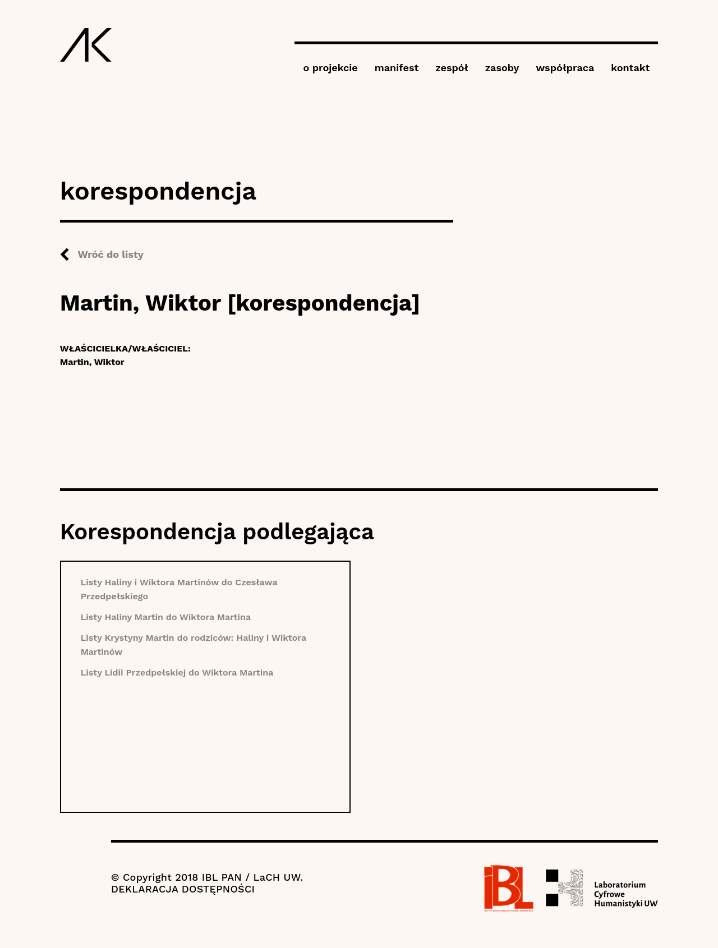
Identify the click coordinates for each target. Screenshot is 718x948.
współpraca (565, 67)
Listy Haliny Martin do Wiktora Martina (166, 617)
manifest (396, 67)
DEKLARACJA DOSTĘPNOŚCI (183, 889)
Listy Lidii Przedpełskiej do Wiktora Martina (177, 672)
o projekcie (330, 67)
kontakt (630, 67)
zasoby (502, 67)
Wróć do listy (111, 254)
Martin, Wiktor (92, 362)
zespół (451, 67)
